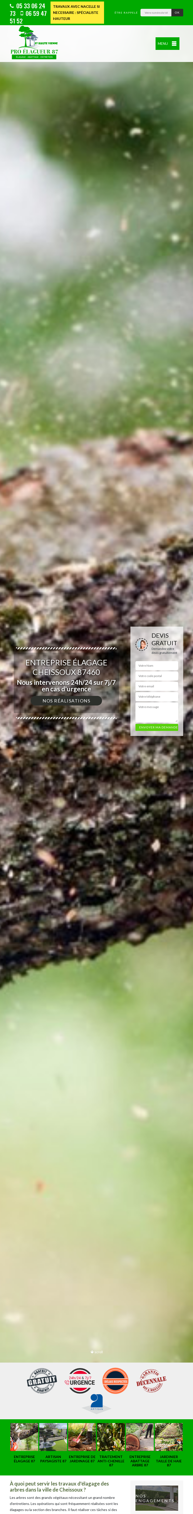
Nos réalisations (66, 700)
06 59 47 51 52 (28, 17)
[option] (96, 757)
